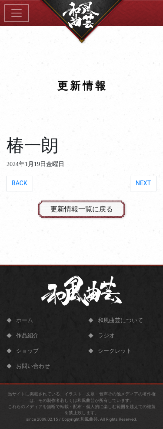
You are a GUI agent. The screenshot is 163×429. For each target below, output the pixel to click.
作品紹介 (27, 335)
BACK (19, 183)
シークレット (115, 350)
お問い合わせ (33, 366)
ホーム (24, 320)
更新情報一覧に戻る (81, 209)
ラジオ (106, 335)
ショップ (27, 350)
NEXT (143, 183)
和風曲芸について (120, 320)
